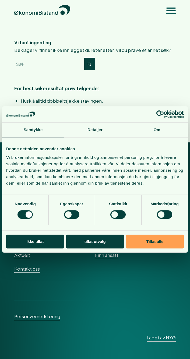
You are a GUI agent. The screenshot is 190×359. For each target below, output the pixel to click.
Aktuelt (22, 255)
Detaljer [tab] (95, 129)
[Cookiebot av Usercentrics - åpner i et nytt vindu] (160, 114)
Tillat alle (155, 241)
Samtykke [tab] (33, 129)
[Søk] (54, 64)
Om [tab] (156, 129)
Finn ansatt (106, 255)
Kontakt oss (27, 269)
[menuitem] (168, 10)
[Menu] (168, 10)
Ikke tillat (35, 241)
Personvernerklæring (37, 316)
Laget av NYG (161, 337)
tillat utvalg (94, 241)
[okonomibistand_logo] (78, 10)
